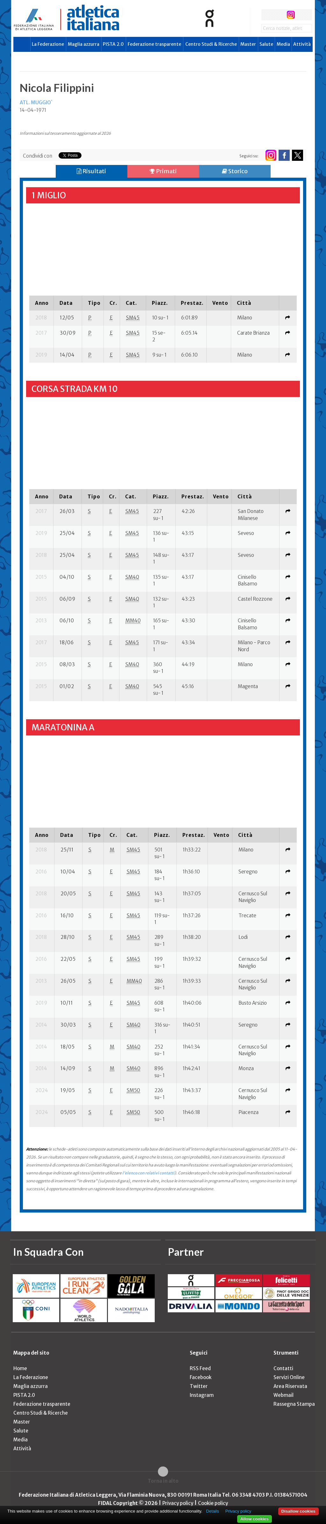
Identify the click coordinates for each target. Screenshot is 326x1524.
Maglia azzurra (83, 44)
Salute (266, 44)
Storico (235, 171)
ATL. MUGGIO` (36, 102)
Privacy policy (177, 1503)
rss (303, 15)
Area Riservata (290, 1386)
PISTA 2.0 (113, 44)
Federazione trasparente (154, 44)
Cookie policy (213, 1503)
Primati (163, 171)
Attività (302, 44)
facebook (267, 15)
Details (212, 1511)
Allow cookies (254, 1518)
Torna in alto (163, 1481)
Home (20, 1368)
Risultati (91, 171)
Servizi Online (289, 1377)
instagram (291, 15)
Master (248, 44)
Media (283, 44)
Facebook (200, 1377)
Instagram (202, 1395)
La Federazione (48, 44)
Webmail (283, 1395)
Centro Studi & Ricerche (211, 44)
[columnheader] (41, 303)
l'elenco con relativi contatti (148, 1173)
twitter (279, 15)
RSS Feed (200, 1368)
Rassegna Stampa (294, 1404)
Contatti (283, 1368)
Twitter (199, 1386)
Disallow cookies (298, 1511)
